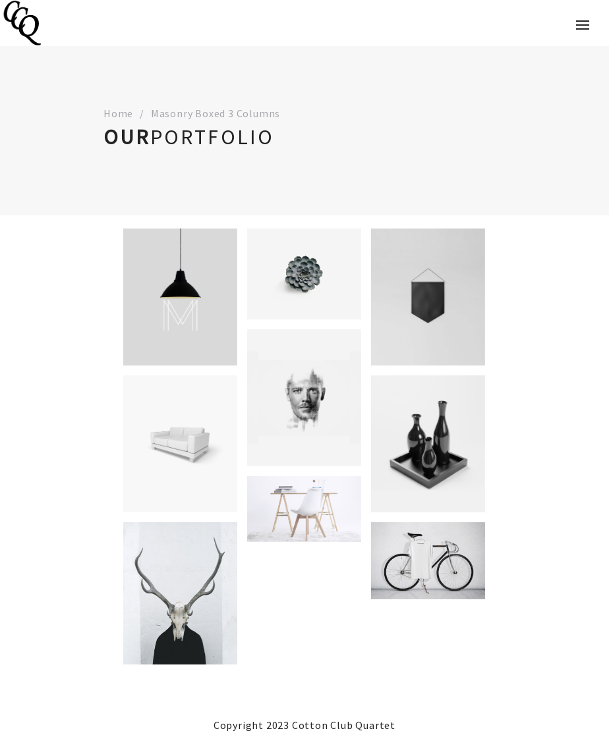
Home (118, 113)
